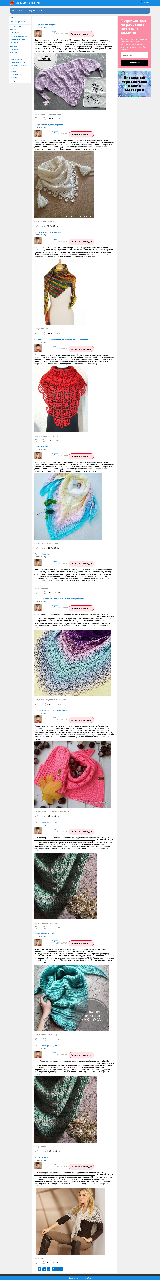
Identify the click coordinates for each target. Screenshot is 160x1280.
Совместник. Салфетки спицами (18, 67)
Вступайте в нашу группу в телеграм (27, 11)
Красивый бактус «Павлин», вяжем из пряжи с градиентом (59, 599)
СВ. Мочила (14, 74)
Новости (13, 71)
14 (39, 593)
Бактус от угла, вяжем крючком (47, 232)
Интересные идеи (16, 26)
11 (39, 1039)
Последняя (57, 1269)
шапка (37, 811)
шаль (49, 436)
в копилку (59, 811)
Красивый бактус (41, 554)
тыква (43, 811)
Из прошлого (15, 52)
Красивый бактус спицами (45, 822)
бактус (37, 114)
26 (39, 704)
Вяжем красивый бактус (44, 934)
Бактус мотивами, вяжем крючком (49, 125)
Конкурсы (13, 81)
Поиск (147, 3)
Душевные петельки (17, 39)
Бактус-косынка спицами (45, 25)
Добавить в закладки (81, 34)
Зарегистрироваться (17, 22)
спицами (52, 114)
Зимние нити (14, 43)
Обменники (14, 78)
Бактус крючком (41, 447)
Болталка (13, 46)
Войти (12, 18)
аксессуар (53, 543)
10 (39, 119)
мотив (43, 221)
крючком (50, 221)
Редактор (55, 32)
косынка (44, 114)
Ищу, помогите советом (18, 36)
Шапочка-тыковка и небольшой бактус (51, 710)
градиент (53, 700)
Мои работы (14, 29)
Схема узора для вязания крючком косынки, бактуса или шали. (61, 339)
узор (59, 114)
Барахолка (14, 49)
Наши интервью (16, 59)
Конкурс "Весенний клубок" (80, 1278)
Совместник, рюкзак (17, 62)
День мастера (15, 56)
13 (39, 928)
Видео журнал (15, 33)
